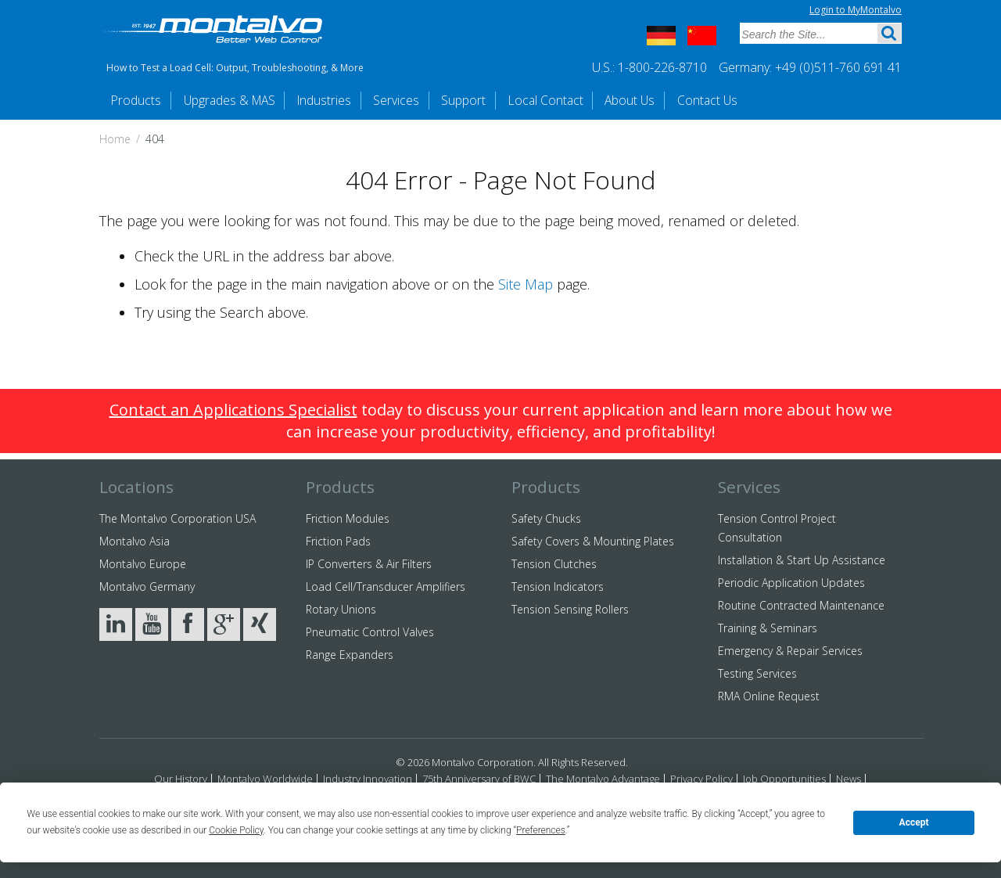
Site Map (525, 284)
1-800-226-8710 (662, 67)
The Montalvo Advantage (603, 779)
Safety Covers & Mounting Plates (592, 541)
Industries (348, 100)
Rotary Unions (341, 609)
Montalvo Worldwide (265, 779)
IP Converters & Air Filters (369, 563)
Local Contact (594, 100)
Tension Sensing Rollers (570, 609)
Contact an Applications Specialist (233, 410)
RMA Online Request (769, 696)
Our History (180, 779)
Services (429, 100)
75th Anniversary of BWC (479, 779)
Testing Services (757, 673)
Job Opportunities (784, 779)
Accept (914, 822)
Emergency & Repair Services (790, 650)
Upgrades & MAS (243, 100)
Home (115, 139)
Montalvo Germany (147, 586)
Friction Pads (338, 541)
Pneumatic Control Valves (370, 631)
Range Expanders (349, 654)
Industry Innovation (367, 779)
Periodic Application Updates (791, 582)
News (848, 779)
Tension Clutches (554, 563)
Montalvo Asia (134, 541)
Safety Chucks (546, 518)
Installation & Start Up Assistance (801, 559)
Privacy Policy (701, 779)
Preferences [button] (540, 830)
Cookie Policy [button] (236, 830)
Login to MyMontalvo (855, 9)
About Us (689, 100)
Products (139, 100)
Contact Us (775, 100)
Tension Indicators (557, 586)
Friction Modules (347, 518)
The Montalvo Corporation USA (177, 518)
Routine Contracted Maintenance (801, 605)
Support (504, 100)
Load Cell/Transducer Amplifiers (385, 586)
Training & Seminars (767, 628)
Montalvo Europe (142, 563)
